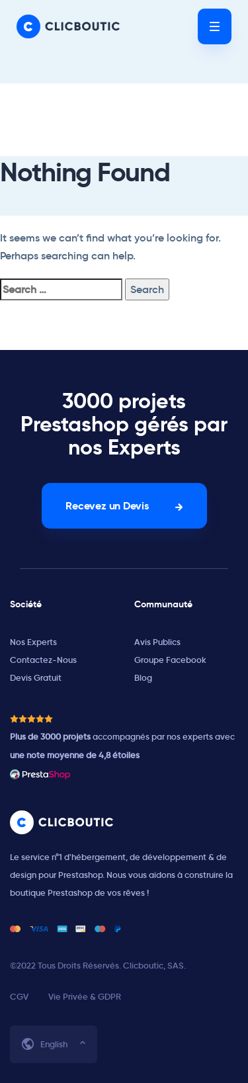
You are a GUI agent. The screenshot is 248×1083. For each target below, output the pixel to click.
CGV (19, 996)
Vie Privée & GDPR (84, 996)
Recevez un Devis (106, 506)
